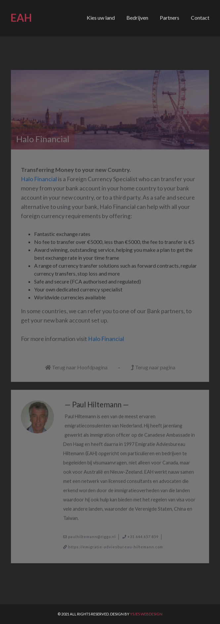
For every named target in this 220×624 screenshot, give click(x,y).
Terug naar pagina (153, 365)
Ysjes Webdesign (146, 614)
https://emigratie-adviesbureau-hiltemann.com (115, 544)
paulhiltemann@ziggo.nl (92, 535)
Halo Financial (39, 177)
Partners (169, 17)
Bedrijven (137, 17)
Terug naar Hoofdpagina (76, 365)
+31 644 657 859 (142, 535)
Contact (200, 17)
